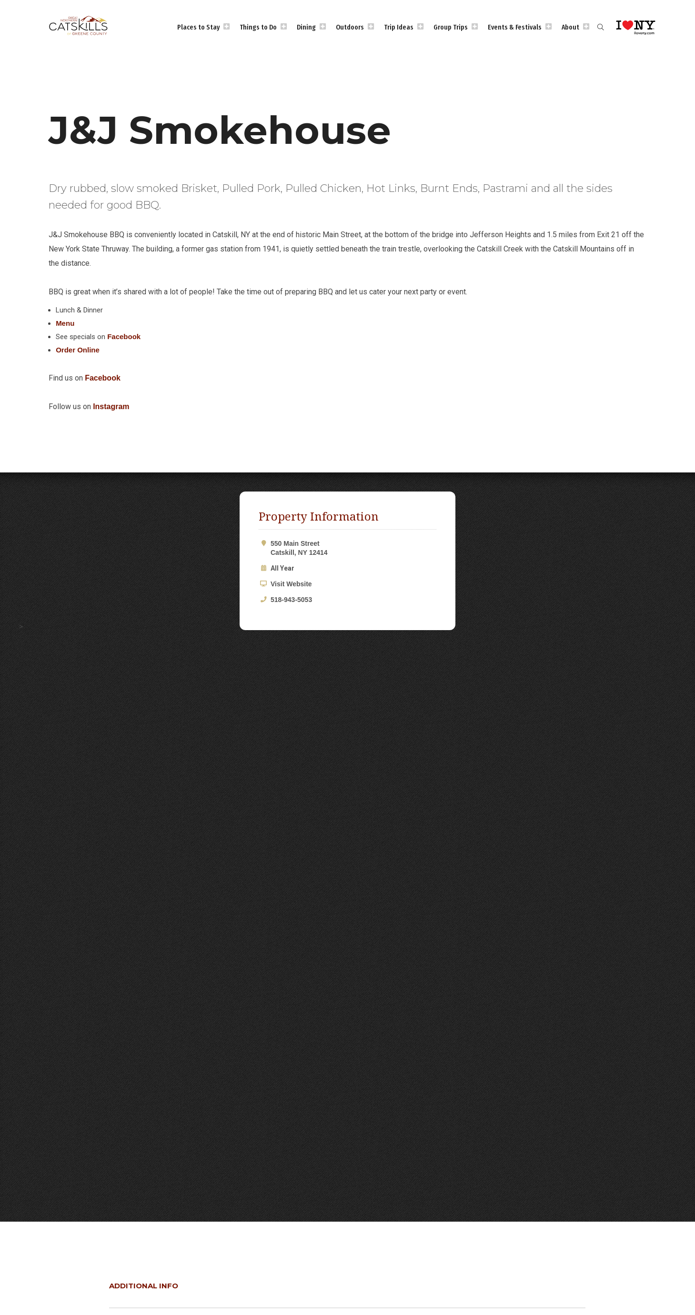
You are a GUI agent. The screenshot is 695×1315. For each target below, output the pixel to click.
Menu (65, 323)
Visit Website (291, 584)
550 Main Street (353, 548)
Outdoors (350, 27)
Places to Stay (198, 27)
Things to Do (258, 27)
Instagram (111, 406)
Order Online (78, 350)
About (570, 27)
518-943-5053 (291, 599)
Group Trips (450, 27)
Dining (306, 27)
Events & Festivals (515, 27)
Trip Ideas (398, 27)
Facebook (124, 336)
